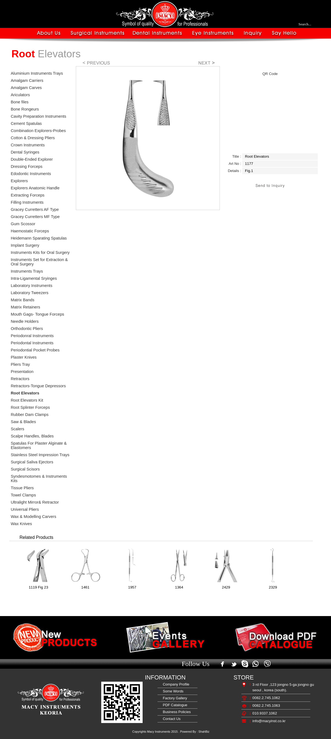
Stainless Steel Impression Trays (40, 455)
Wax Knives (21, 524)
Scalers (17, 429)
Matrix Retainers (25, 307)
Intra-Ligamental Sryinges (34, 278)
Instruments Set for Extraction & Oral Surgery (39, 261)
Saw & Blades (23, 422)
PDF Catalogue (174, 705)
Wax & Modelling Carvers (33, 516)
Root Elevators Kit (27, 400)
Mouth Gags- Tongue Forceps (37, 314)
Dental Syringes (25, 152)
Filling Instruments (27, 202)
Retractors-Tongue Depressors (38, 386)
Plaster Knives (24, 357)
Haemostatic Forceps (30, 231)
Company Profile (175, 684)
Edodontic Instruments (31, 173)
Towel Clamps (23, 495)
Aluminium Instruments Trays (37, 73)
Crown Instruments (28, 145)
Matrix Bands (22, 300)
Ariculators (20, 95)
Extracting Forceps (27, 195)
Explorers (19, 181)
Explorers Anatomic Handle (35, 188)
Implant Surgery (25, 245)
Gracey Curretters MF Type (35, 216)
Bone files (19, 102)
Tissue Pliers (22, 488)
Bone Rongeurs (25, 109)
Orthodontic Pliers (27, 328)
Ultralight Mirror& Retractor (35, 502)
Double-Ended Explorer (32, 159)
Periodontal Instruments (32, 343)
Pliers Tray (20, 364)
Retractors (20, 379)
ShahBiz (203, 731)
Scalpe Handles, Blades (32, 436)
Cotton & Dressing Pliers (33, 138)
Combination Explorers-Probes (38, 130)
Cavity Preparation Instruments (38, 116)
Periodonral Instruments (32, 336)
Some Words (172, 691)
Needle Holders (25, 321)
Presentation (22, 371)
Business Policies (176, 712)
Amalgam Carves (26, 87)
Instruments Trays (27, 271)
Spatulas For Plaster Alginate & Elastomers (39, 445)
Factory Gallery (174, 698)
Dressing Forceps (26, 166)
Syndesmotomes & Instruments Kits (39, 478)
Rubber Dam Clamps (30, 414)
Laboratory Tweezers (30, 293)
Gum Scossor (23, 224)
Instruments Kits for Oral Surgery (40, 252)
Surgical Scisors (25, 469)
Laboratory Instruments (31, 285)
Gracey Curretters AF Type (35, 209)
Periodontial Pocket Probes (35, 350)
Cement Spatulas (26, 123)
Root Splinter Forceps (30, 407)
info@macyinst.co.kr (268, 721)
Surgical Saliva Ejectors (32, 462)
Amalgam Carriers (27, 80)
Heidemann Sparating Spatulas (39, 238)
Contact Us (171, 719)
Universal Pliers (25, 509)
